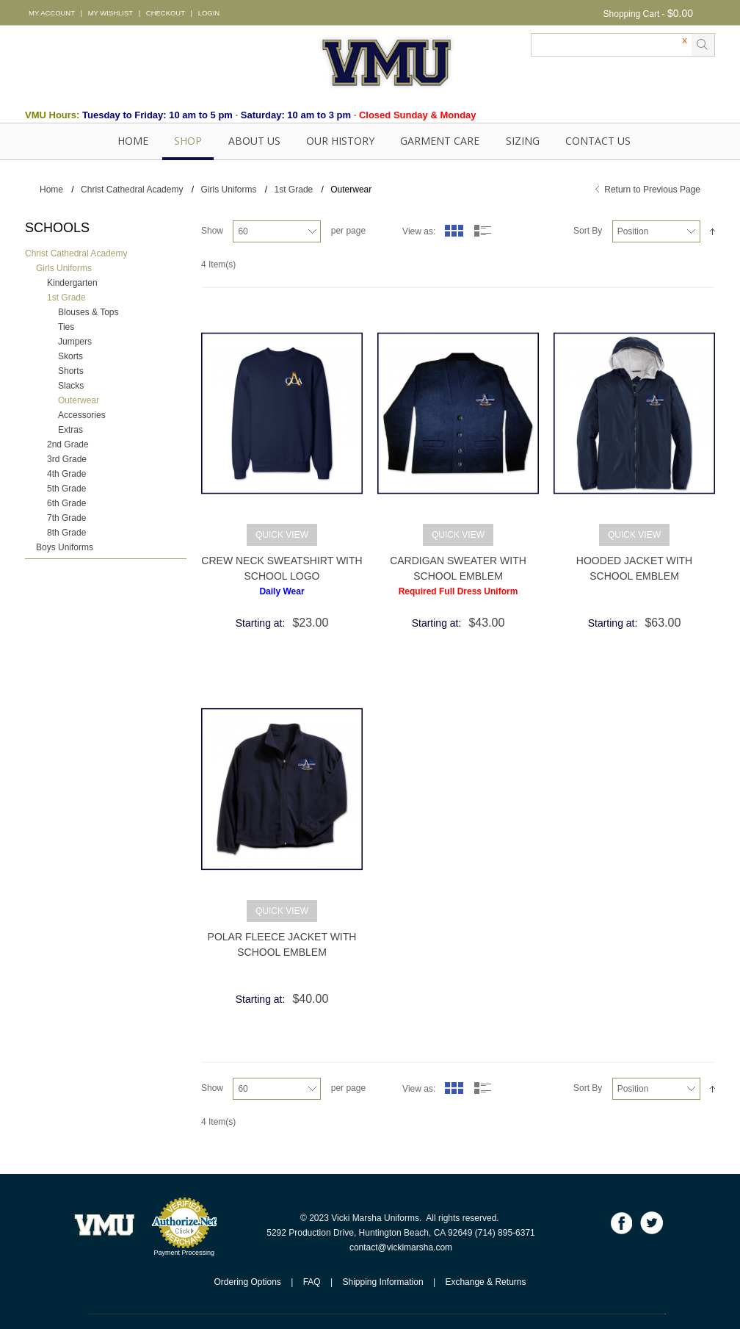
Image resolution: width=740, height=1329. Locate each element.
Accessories (82, 415)
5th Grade (66, 488)
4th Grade (66, 474)
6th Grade (66, 503)
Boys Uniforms (64, 547)
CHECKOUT (165, 13)
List (483, 230)
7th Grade (66, 518)
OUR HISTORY (340, 141)
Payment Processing (184, 1252)
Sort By (587, 231)
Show (212, 231)
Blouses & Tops (88, 312)
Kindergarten (72, 283)
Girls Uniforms (228, 189)
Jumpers (75, 341)
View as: (418, 231)
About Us (254, 141)
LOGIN (209, 13)
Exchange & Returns (485, 1282)
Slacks (71, 386)
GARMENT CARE (439, 141)
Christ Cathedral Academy (132, 189)
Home (132, 141)
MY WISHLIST (110, 13)
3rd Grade (67, 459)
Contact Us (598, 141)
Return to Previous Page (652, 189)
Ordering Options (247, 1282)
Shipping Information (383, 1282)
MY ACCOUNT (52, 13)
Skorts (70, 356)
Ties (66, 327)
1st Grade (294, 189)
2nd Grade (68, 444)
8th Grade (66, 532)
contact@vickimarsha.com (400, 1247)
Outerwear (78, 400)
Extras (70, 430)
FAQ (312, 1282)
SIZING (523, 141)
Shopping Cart (631, 14)
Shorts (71, 371)
